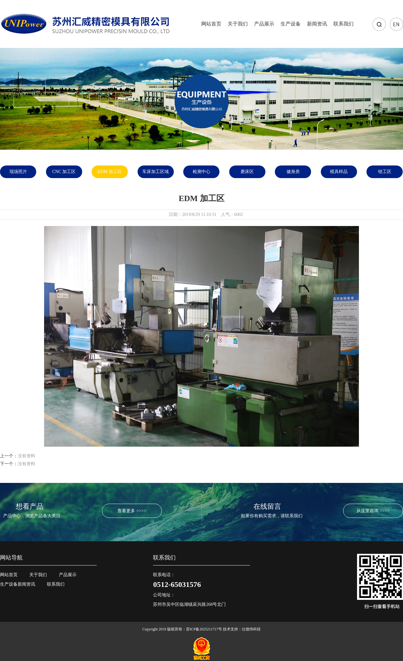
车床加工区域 (155, 171)
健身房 (293, 171)
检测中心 (201, 171)
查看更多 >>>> (131, 510)
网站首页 (211, 23)
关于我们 (238, 23)
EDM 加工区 (110, 171)
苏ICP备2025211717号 (204, 629)
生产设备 (291, 23)
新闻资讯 (317, 23)
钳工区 (384, 171)
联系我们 (343, 23)
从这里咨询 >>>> (372, 510)
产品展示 (264, 23)
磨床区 (247, 171)
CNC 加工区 (64, 171)
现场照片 (18, 171)
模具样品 (339, 171)
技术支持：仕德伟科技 (242, 629)
